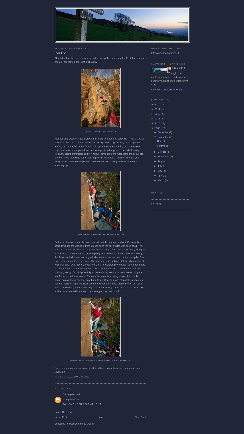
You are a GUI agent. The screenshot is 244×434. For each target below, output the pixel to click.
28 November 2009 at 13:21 (82, 404)
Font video (162, 145)
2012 (158, 114)
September (164, 156)
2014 (158, 109)
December (163, 132)
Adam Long (178, 68)
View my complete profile (167, 90)
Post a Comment (63, 412)
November (163, 137)
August (162, 161)
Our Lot (161, 141)
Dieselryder (69, 394)
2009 (158, 128)
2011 (158, 118)
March (161, 180)
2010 (158, 123)
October (162, 151)
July (160, 166)
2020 (158, 104)
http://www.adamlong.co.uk (165, 53)
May (160, 170)
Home (101, 417)
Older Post (140, 417)
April (160, 175)
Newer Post (61, 417)
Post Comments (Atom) (81, 423)
